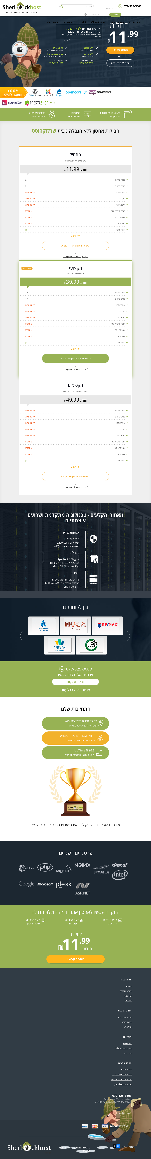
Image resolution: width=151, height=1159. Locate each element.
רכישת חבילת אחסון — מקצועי (75, 358)
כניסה (115, 14)
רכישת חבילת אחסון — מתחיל (75, 245)
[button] (21, 636)
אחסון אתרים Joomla (123, 1084)
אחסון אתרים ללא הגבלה (122, 1074)
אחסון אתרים (135, 22)
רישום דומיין (127, 1043)
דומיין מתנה (127, 1053)
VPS (84, 22)
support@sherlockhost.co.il (121, 1099)
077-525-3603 (132, 6)
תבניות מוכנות (70, 22)
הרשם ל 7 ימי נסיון (120, 63)
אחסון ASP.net (97, 22)
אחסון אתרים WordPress (121, 1079)
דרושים (129, 986)
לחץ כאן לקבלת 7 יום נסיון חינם (75, 256)
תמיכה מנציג (76, 682)
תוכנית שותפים (126, 991)
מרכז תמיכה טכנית (125, 1017)
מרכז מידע (128, 1027)
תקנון (120, 1113)
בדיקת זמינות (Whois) (123, 1048)
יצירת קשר (128, 996)
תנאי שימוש (127, 1113)
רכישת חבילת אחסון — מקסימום (76, 476)
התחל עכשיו (120, 50)
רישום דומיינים (117, 22)
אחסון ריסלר (53, 22)
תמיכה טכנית (94, 14)
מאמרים (128, 1000)
